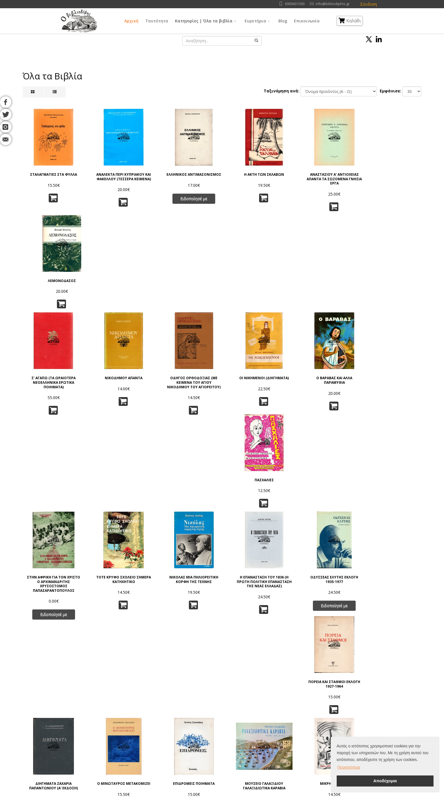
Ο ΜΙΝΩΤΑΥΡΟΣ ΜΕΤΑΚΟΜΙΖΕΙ (120, 500)
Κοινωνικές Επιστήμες (223, 732)
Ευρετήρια (255, 21)
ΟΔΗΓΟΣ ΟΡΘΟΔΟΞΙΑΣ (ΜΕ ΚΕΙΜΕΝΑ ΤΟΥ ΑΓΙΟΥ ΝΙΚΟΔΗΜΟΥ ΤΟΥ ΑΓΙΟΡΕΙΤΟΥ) (188, 285)
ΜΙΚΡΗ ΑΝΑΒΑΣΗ (323, 500)
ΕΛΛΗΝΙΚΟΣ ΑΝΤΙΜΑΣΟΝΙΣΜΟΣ (188, 176)
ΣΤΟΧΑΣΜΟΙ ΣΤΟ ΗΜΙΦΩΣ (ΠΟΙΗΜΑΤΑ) (392, 604)
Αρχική (131, 21)
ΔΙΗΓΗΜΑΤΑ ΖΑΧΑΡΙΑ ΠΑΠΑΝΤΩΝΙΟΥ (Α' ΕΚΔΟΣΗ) (52, 502)
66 (203, 653)
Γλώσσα (257, 704)
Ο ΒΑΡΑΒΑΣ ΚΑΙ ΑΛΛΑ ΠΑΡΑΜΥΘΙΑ (324, 283)
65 (190, 653)
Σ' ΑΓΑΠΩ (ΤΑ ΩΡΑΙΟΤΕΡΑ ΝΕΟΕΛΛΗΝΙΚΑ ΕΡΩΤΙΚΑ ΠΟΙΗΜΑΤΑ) (52, 285)
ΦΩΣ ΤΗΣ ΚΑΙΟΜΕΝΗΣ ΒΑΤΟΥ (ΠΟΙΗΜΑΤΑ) (120, 604)
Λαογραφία (213, 739)
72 (279, 653)
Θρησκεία (212, 725)
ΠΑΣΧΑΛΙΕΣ (391, 281)
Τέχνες (256, 725)
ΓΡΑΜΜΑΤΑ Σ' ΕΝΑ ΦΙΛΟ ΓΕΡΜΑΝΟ (324, 604)
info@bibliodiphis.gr (333, 3)
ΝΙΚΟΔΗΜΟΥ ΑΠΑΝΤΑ (120, 281)
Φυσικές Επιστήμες (267, 711)
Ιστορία (256, 739)
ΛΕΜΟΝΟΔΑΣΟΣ (392, 174)
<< (141, 653)
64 (177, 653)
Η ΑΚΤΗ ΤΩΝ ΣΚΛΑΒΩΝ (256, 174)
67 (216, 653)
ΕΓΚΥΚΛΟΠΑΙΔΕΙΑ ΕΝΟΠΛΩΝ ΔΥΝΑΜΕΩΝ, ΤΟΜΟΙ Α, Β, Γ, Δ (392, 502)
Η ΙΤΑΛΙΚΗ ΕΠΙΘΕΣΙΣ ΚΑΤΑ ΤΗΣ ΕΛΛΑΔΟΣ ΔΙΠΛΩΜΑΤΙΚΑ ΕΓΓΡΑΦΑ (52, 606)
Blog (282, 21)
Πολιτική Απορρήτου (139, 711)
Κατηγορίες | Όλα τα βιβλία (203, 21)
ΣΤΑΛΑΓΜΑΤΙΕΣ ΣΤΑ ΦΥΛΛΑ (52, 174)
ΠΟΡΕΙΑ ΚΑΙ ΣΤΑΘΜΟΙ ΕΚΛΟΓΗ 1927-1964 (392, 389)
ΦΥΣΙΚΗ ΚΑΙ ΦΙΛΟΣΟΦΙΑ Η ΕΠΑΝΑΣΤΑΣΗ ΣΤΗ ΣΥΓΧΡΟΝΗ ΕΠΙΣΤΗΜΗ (256, 606)
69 (241, 653)
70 (254, 653)
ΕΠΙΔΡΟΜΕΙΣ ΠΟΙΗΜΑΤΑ (188, 500)
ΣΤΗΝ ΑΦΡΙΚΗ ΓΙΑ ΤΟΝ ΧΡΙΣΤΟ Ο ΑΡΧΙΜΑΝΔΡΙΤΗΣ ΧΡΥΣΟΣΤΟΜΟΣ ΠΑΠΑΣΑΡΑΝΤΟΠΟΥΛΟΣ (52, 393)
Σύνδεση (368, 4)
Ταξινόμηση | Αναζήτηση (143, 746)
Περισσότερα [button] (349, 767)
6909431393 (295, 3)
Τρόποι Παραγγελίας (139, 725)
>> (302, 653)
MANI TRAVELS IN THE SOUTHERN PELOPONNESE (188, 604)
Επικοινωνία (307, 21)
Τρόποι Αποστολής (137, 732)
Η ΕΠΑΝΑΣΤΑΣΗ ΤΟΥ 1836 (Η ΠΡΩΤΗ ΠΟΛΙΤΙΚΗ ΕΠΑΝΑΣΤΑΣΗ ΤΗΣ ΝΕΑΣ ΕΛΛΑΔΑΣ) (256, 393)
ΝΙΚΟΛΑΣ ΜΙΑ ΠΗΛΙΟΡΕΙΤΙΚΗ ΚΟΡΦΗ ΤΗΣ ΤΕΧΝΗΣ (188, 389)
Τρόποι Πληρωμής (137, 739)
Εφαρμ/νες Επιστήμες (269, 718)
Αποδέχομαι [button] (385, 781)
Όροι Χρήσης (133, 704)
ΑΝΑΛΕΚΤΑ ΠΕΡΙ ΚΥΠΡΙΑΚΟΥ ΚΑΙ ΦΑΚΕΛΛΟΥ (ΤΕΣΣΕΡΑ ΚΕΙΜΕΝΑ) (120, 179)
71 (266, 653)
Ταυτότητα (156, 21)
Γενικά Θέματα (216, 711)
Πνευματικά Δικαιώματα (141, 718)
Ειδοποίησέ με (188, 202)
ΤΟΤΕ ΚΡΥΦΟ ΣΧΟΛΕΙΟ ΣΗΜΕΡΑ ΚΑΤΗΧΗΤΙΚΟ (120, 389)
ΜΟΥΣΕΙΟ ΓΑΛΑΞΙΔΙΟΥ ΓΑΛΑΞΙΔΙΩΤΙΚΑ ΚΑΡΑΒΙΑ (256, 502)
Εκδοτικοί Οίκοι (79, 725)
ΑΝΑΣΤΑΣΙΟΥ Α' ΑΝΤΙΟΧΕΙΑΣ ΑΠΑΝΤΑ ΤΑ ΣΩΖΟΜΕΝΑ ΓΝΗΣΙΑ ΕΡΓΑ (323, 179)
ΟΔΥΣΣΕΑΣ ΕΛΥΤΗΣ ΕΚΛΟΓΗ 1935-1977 (324, 389)
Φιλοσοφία (213, 718)
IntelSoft (286, 793)
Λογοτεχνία (260, 732)
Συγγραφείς (76, 718)
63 (165, 653)
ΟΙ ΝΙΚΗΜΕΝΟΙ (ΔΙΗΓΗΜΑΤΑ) (256, 281)
